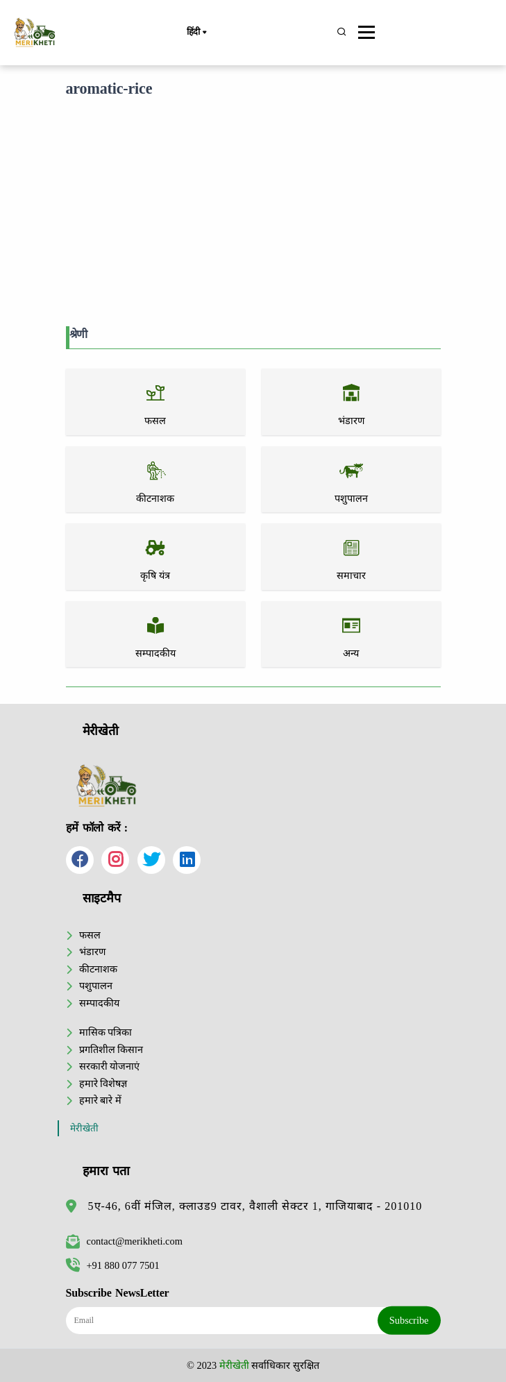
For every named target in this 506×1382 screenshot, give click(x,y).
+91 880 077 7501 (113, 1265)
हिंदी (196, 33)
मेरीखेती (84, 1128)
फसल (90, 935)
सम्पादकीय (99, 1003)
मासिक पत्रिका (106, 1032)
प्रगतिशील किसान (111, 1049)
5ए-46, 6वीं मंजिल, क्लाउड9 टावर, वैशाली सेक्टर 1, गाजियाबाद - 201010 (255, 1206)
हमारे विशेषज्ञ (103, 1083)
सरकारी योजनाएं (109, 1066)
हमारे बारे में (100, 1100)
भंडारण (92, 951)
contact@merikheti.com (124, 1241)
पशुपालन (95, 985)
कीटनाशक (98, 969)
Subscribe (409, 1320)
